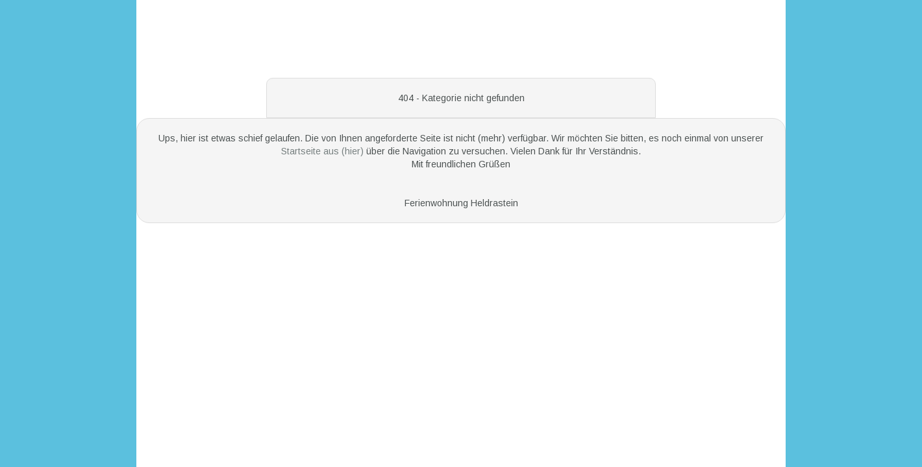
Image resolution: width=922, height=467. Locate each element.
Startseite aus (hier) (323, 151)
